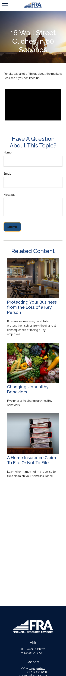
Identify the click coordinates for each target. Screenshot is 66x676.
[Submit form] (12, 227)
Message (9, 194)
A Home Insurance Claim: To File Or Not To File (32, 460)
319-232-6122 (37, 668)
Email (7, 173)
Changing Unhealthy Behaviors (27, 389)
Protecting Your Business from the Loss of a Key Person (32, 307)
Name (7, 152)
